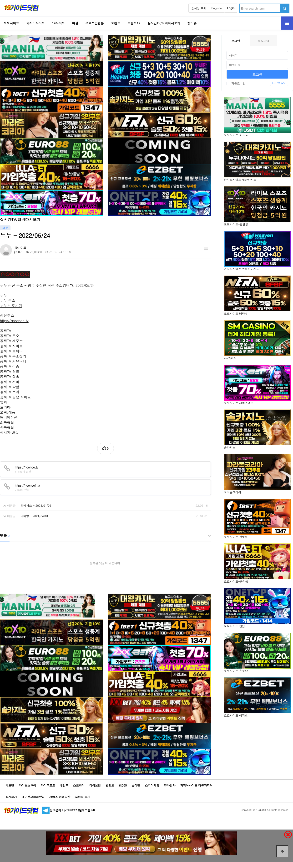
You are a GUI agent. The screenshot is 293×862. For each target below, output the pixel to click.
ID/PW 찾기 (279, 83)
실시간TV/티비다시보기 (163, 23)
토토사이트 (11, 23)
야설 (75, 23)
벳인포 (110, 785)
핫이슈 (192, 23)
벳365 (123, 785)
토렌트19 (133, 23)
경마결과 (169, 785)
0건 (18, 252)
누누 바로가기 (11, 305)
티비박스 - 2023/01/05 (35, 505)
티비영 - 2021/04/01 (34, 516)
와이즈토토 (48, 785)
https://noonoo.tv (14, 320)
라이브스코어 (27, 785)
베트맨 (9, 785)
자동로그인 (236, 83)
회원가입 (263, 41)
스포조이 (79, 785)
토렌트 (115, 23)
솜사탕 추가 (198, 8)
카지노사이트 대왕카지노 (196, 785)
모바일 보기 (82, 796)
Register (216, 8)
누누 (3, 295)
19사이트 (58, 23)
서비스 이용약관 (59, 796)
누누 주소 (7, 300)
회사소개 (11, 796)
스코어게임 (152, 785)
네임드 (64, 785)
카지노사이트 (35, 23)
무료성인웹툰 (94, 23)
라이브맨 (95, 785)
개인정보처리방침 (33, 796)
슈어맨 (135, 785)
